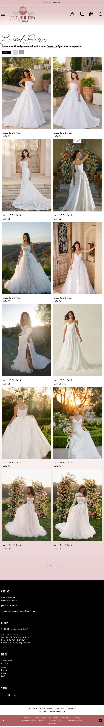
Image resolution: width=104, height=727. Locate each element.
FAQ (3, 677)
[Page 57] (61, 566)
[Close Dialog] (4, 721)
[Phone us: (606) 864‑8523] (82, 15)
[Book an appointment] (91, 15)
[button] (72, 15)
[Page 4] (53, 566)
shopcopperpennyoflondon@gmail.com (18, 612)
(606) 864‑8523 (9, 606)
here (54, 724)
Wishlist (4, 664)
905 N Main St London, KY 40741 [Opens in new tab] (10, 600)
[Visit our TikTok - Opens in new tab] (15, 696)
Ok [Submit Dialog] (100, 721)
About (4, 667)
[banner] (23, 15)
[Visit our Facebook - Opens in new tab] (2, 696)
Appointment (7, 661)
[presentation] (26, 94)
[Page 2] (45, 566)
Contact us (52, 47)
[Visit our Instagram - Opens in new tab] (8, 696)
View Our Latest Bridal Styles (51, 2)
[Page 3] (49, 566)
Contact (4, 674)
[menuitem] (72, 15)
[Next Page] (66, 566)
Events (4, 670)
